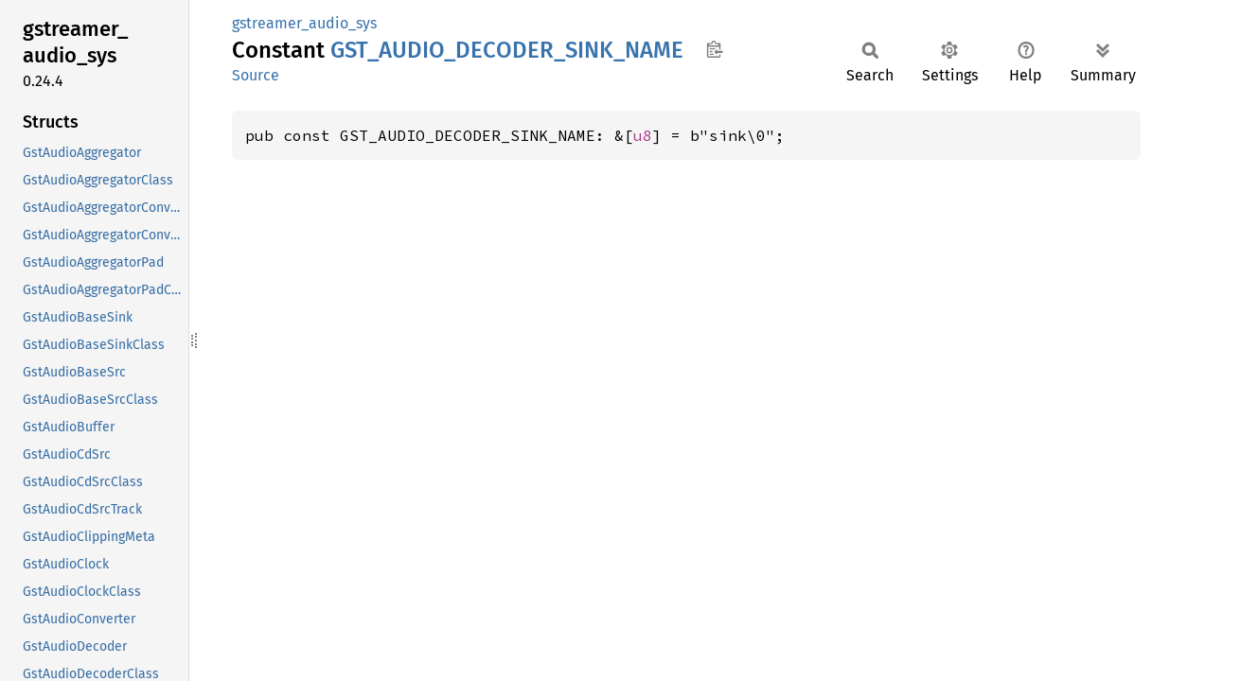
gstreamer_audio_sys (304, 23)
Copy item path (714, 49)
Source (255, 75)
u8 (642, 135)
